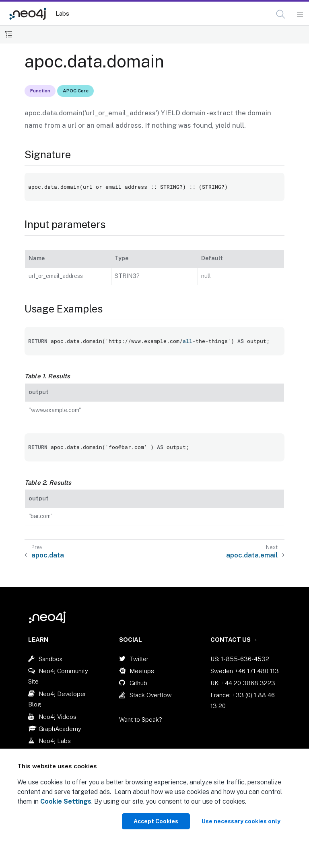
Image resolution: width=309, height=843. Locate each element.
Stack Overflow (151, 695)
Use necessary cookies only (241, 821)
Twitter (139, 658)
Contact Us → (234, 639)
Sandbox (50, 658)
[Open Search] (281, 14)
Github (138, 683)
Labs (62, 13)
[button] (280, 14)
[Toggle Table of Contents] (8, 34)
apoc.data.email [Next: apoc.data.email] (252, 555)
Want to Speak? (140, 719)
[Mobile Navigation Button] (299, 14)
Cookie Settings (65, 801)
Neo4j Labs (55, 740)
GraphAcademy (60, 728)
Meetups (142, 670)
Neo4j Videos (57, 716)
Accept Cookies (156, 821)
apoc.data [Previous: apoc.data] (47, 555)
